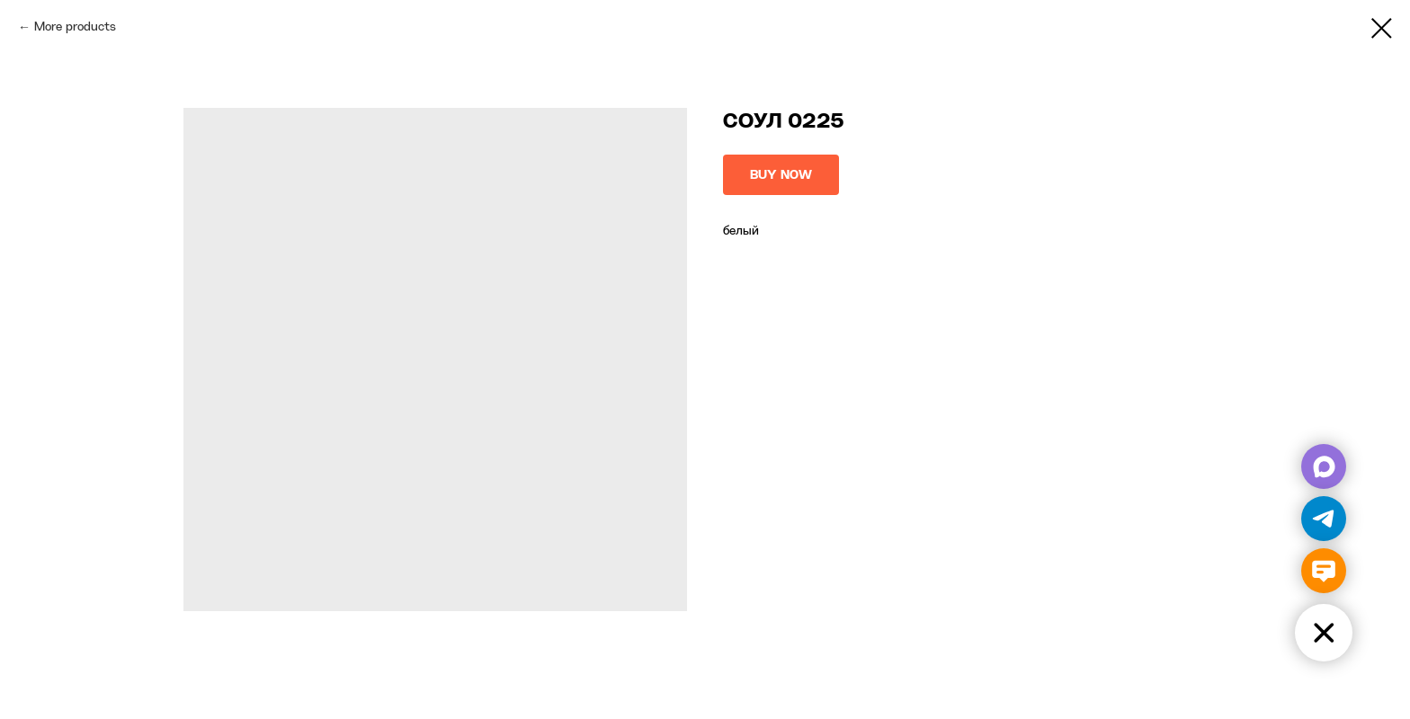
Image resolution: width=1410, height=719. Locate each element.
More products (75, 27)
